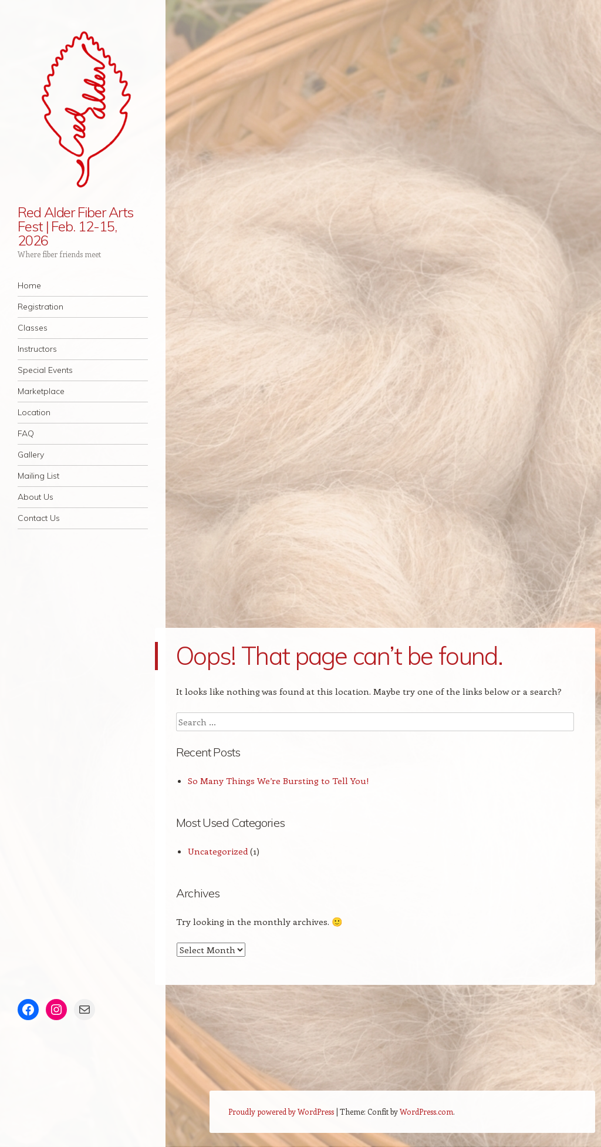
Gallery (31, 454)
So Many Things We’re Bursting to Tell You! (278, 780)
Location (34, 412)
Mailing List (38, 475)
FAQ (26, 433)
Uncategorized (218, 851)
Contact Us (39, 518)
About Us (35, 497)
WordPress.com (426, 1111)
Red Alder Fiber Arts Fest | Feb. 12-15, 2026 (75, 226)
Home (29, 285)
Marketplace (41, 391)
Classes (33, 327)
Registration (40, 306)
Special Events (45, 370)
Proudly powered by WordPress (281, 1111)
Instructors (37, 349)
